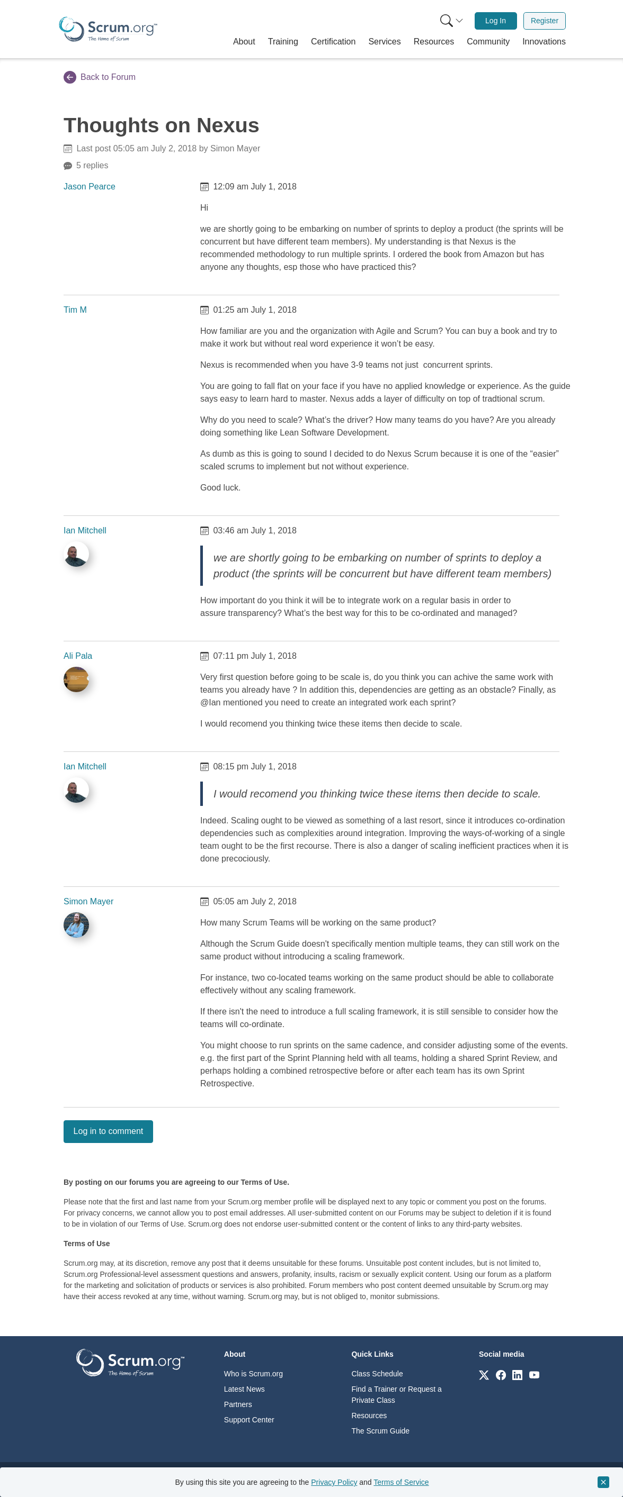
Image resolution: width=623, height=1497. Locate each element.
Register (544, 20)
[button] (244, 41)
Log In (495, 20)
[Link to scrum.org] (484, 1374)
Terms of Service (401, 1482)
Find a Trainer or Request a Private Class (396, 1394)
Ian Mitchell (85, 530)
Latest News (244, 1389)
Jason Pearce (89, 186)
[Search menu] (452, 21)
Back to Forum (100, 77)
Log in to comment (109, 1131)
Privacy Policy (334, 1482)
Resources (369, 1415)
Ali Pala (78, 655)
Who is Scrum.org (253, 1373)
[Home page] (108, 29)
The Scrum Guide (380, 1431)
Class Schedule (377, 1373)
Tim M (75, 309)
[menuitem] (451, 21)
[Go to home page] (130, 1361)
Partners (238, 1404)
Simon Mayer (88, 901)
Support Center (249, 1420)
